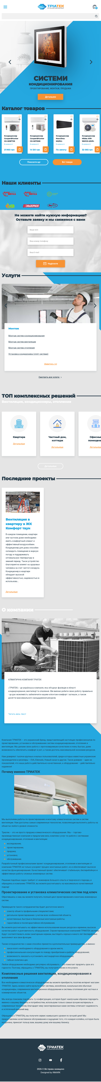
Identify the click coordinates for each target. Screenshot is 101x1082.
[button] (10, 62)
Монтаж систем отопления (21, 348)
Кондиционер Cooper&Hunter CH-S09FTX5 (11, 138)
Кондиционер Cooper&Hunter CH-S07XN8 (37, 138)
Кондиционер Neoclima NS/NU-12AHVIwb (63, 138)
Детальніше (19, 443)
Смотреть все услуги (50, 377)
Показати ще (33, 162)
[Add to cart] (21, 149)
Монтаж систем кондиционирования (26, 335)
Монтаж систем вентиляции (22, 341)
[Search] (96, 16)
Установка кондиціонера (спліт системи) (28, 354)
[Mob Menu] (5, 7)
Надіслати (50, 263)
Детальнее (50, 97)
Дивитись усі (50, 364)
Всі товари (67, 162)
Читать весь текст (17, 714)
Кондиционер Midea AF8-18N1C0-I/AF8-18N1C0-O (87, 138)
